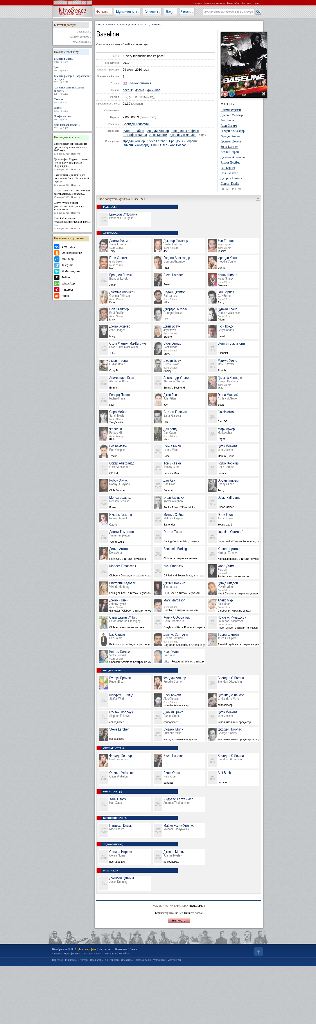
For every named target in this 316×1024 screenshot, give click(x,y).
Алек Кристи (158, 135)
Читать (186, 11)
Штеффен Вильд (135, 135)
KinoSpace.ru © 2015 (64, 949)
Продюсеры (96, 959)
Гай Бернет (228, 167)
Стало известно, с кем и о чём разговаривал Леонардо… (72, 194)
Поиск (256, 3)
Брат (72, 69)
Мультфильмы (126, 11)
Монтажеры (174, 959)
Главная (198, 3)
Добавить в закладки (214, 3)
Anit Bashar (178, 145)
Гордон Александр (233, 131)
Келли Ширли (230, 152)
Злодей (72, 109)
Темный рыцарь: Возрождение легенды (72, 79)
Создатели (83, 31)
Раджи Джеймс (230, 162)
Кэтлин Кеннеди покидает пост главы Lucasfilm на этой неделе (72, 180)
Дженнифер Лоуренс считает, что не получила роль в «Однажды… (72, 164)
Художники (159, 959)
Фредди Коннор (158, 131)
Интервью (111, 953)
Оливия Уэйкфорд (136, 145)
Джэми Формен (231, 110)
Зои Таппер (228, 120)
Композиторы (143, 959)
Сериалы (151, 11)
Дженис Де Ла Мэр (183, 135)
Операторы (127, 959)
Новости (98, 953)
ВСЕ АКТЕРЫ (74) (232, 189)
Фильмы (102, 11)
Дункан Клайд (230, 183)
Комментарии (81, 41)
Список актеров (79, 36)
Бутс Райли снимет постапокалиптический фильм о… (72, 223)
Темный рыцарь (72, 60)
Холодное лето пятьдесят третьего (72, 90)
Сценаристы (112, 959)
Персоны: (57, 959)
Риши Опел (159, 145)
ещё (202, 135)
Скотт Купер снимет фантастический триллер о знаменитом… (72, 207)
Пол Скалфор (229, 173)
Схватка (72, 100)
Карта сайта (233, 3)
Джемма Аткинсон (233, 157)
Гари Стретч (229, 125)
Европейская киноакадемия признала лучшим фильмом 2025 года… (72, 148)
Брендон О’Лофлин (136, 124)
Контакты (246, 3)
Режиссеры (71, 959)
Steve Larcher (157, 141)
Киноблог (123, 953)
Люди (169, 11)
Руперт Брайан (133, 131)
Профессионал (72, 118)
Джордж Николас (232, 178)
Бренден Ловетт (231, 141)
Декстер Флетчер (232, 115)
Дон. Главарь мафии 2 (72, 126)
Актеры (83, 959)
